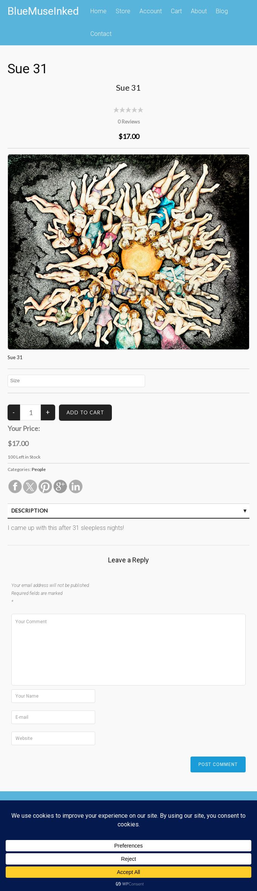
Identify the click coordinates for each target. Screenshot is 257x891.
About (199, 11)
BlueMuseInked (43, 11)
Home (98, 11)
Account (150, 11)
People (39, 469)
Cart (176, 11)
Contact (100, 33)
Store (123, 11)
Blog (222, 11)
